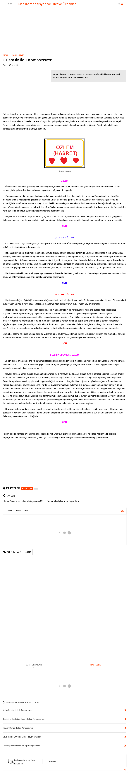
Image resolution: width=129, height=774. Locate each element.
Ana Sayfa (52, 761)
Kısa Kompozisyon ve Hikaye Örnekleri (47, 4)
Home (5, 55)
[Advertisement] (64, 31)
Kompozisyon (18, 55)
